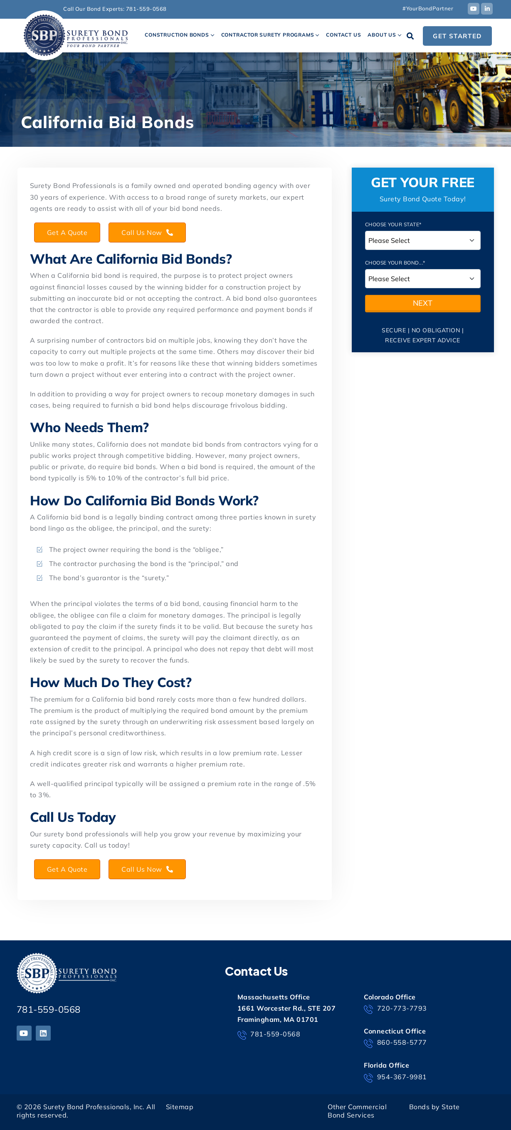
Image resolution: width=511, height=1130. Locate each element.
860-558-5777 (395, 1043)
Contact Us (343, 35)
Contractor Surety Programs (267, 35)
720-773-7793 (395, 1009)
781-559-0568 (146, 8)
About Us (382, 35)
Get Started (457, 36)
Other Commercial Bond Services (357, 1111)
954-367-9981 (395, 1078)
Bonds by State (434, 1107)
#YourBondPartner (427, 8)
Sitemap (180, 1107)
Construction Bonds (177, 35)
